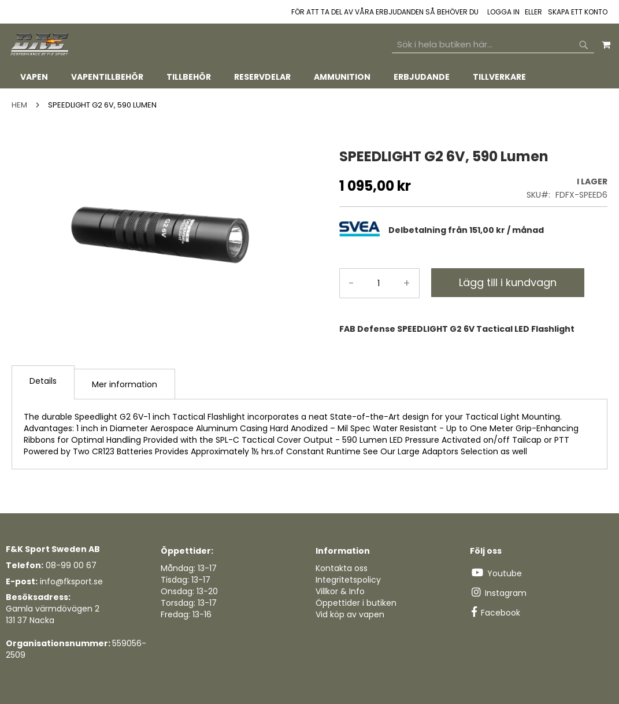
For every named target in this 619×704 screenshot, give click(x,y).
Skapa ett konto (577, 12)
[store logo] (40, 45)
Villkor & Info (340, 591)
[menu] (309, 77)
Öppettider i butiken (356, 603)
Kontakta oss (342, 568)
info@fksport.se (71, 581)
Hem (19, 104)
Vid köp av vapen (350, 614)
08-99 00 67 (71, 565)
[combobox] (493, 44)
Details (43, 381)
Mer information (124, 384)
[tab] (309, 77)
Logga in (503, 12)
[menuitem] (34, 77)
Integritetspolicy (348, 580)
